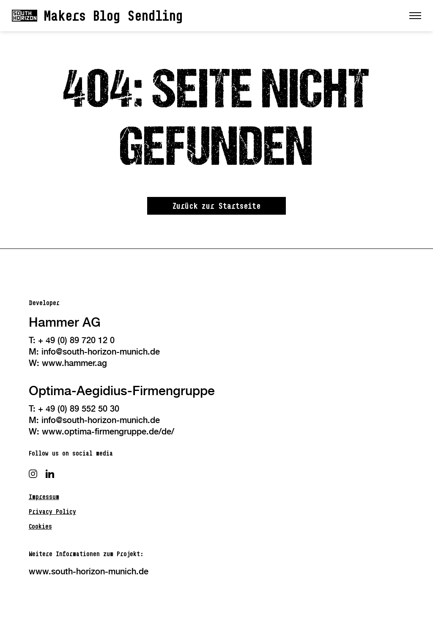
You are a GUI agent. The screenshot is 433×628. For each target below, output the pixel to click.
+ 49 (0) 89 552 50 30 (78, 409)
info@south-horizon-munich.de (100, 352)
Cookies (40, 526)
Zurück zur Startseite (216, 205)
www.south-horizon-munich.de (88, 571)
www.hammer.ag (74, 363)
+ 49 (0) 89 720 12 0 (76, 340)
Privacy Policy (52, 511)
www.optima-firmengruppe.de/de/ (108, 431)
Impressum (44, 496)
